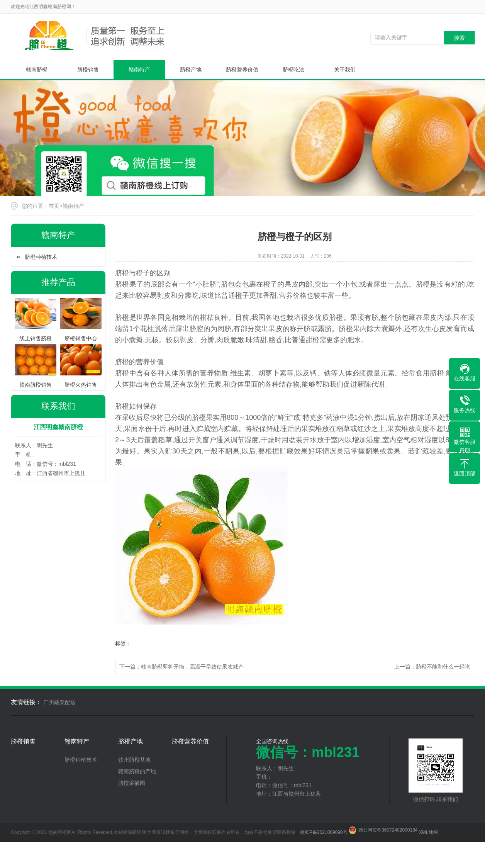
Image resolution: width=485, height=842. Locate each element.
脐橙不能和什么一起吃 (443, 667)
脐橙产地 (191, 69)
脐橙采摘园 (131, 783)
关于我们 (345, 69)
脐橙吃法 (293, 69)
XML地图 (428, 832)
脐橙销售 (88, 69)
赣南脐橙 (36, 69)
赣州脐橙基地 (134, 759)
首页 (54, 206)
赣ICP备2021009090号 (324, 832)
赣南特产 (139, 69)
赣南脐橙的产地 (137, 771)
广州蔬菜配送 (59, 702)
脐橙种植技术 (41, 257)
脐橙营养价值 (242, 69)
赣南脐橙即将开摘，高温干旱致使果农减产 (192, 667)
